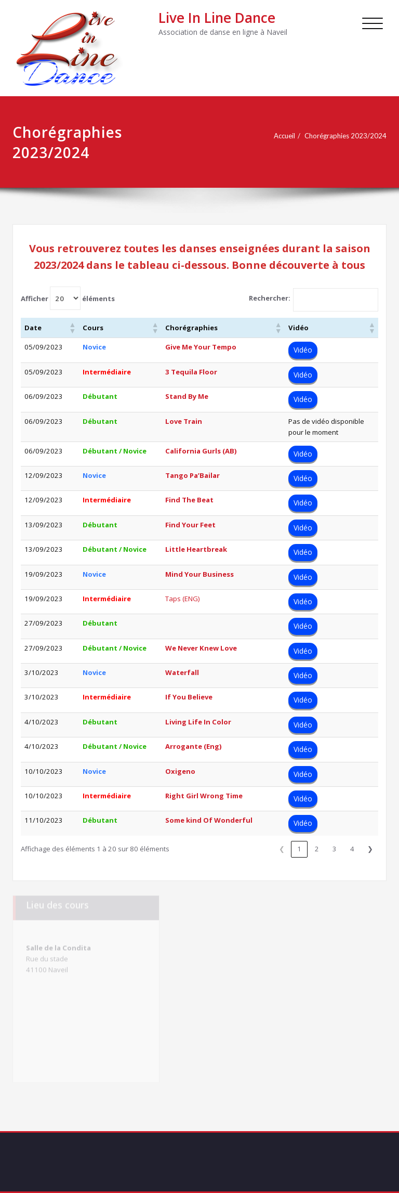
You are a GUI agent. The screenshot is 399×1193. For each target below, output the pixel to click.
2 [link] (317, 848)
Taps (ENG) (182, 598)
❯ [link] (370, 848)
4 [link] (352, 848)
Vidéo (303, 350)
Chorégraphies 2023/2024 (345, 136)
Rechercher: (269, 298)
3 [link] (334, 848)
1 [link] (299, 848)
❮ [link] (282, 848)
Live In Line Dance (216, 17)
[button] (72, 327)
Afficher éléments (68, 298)
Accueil (284, 136)
